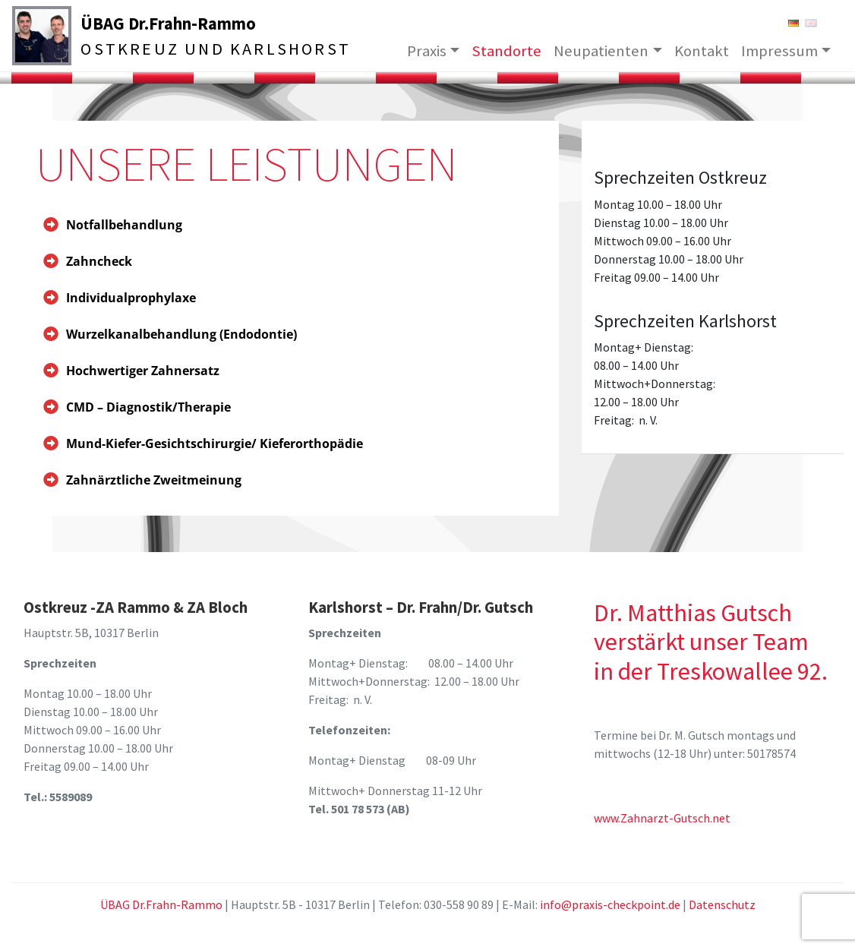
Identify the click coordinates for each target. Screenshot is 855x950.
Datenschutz (722, 904)
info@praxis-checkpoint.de (610, 904)
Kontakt (701, 50)
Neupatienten (601, 50)
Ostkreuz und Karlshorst (225, 49)
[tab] (285, 224)
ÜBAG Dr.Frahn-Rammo (177, 22)
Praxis (426, 50)
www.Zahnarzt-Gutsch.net (662, 817)
